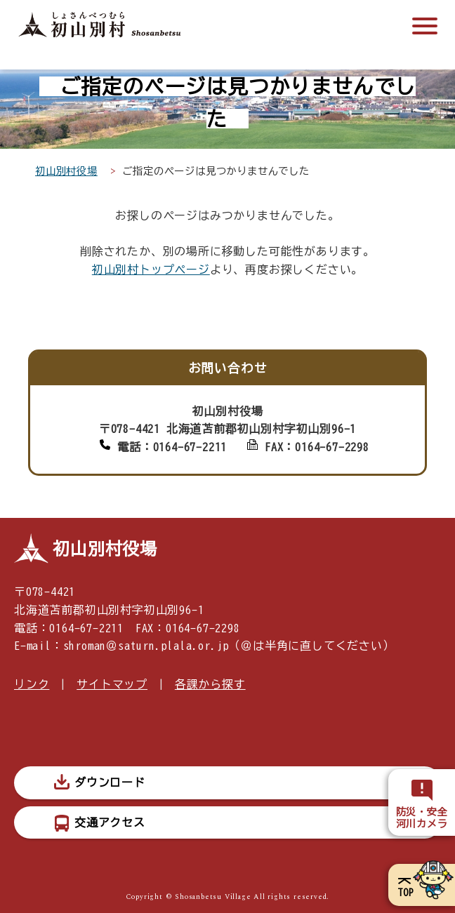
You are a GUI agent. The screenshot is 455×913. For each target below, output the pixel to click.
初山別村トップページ (151, 269)
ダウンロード (109, 782)
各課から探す (210, 684)
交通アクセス (109, 822)
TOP (405, 893)
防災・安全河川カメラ (422, 818)
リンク (31, 684)
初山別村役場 (66, 171)
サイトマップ (112, 684)
